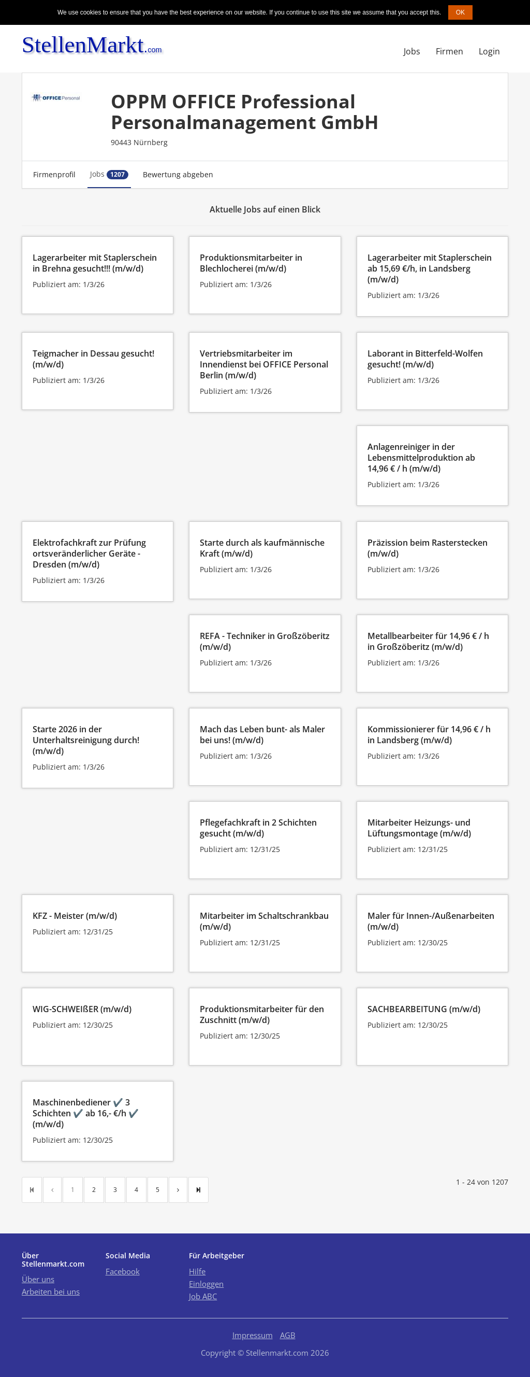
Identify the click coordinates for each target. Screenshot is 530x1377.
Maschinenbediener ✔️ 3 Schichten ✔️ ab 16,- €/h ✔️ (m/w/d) (86, 1113)
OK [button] (460, 12)
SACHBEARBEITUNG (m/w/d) (423, 1009)
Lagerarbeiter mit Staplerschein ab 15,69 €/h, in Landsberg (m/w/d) (429, 268)
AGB (288, 1335)
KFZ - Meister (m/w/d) (75, 915)
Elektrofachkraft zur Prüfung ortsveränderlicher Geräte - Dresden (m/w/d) (89, 553)
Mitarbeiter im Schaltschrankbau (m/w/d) (264, 921)
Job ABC (203, 1296)
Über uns (38, 1279)
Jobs (412, 51)
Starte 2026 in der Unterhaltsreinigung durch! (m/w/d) (86, 740)
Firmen (449, 51)
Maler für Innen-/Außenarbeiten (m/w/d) (430, 921)
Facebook (123, 1271)
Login (489, 51)
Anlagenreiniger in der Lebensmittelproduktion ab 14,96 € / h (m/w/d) (421, 457)
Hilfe (197, 1271)
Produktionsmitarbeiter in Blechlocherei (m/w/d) (251, 263)
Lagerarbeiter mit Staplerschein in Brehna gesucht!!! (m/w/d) (95, 263)
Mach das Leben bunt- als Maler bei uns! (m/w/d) (262, 734)
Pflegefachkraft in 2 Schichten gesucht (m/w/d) (258, 828)
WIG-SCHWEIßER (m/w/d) (82, 1009)
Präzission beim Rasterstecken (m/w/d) (427, 548)
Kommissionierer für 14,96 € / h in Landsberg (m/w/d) (429, 734)
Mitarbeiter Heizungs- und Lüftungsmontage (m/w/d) (419, 828)
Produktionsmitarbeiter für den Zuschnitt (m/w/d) (262, 1014)
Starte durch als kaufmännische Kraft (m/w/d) (262, 548)
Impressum (252, 1335)
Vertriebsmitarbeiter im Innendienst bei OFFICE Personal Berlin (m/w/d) (264, 364)
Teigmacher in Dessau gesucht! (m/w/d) (93, 359)
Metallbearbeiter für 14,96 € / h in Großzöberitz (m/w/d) (428, 641)
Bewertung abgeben (178, 174)
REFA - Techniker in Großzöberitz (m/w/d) (265, 641)
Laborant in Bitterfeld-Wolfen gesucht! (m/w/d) (425, 359)
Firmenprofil (54, 174)
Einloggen (206, 1284)
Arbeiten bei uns (51, 1291)
